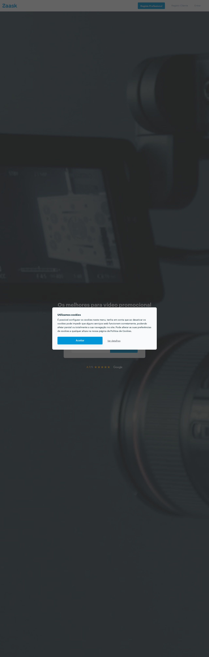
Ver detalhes (114, 340)
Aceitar (80, 340)
